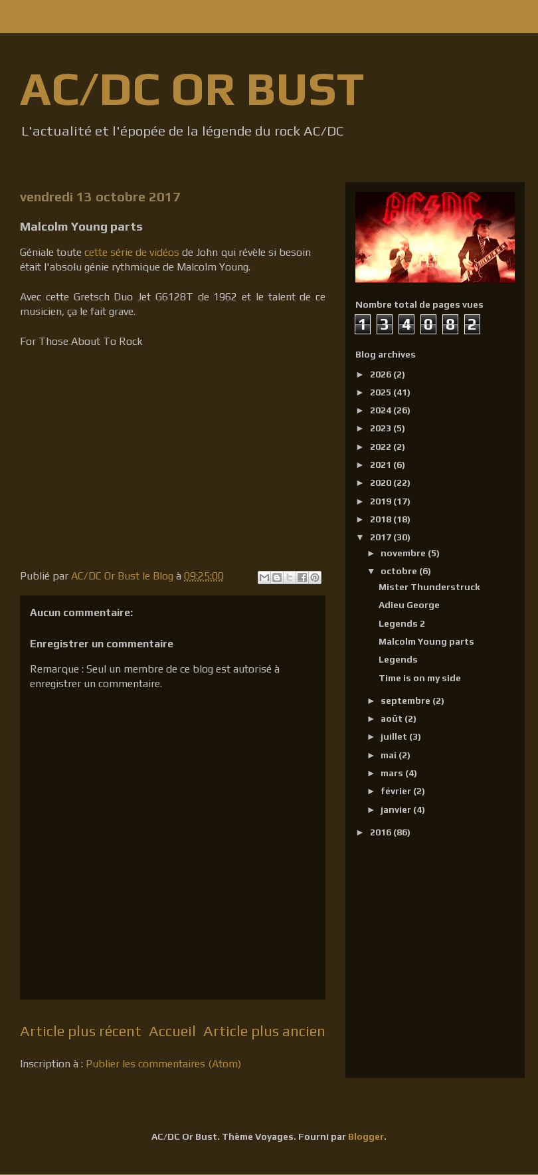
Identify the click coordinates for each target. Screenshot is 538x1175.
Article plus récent (80, 1030)
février (397, 791)
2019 (381, 501)
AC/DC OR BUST (192, 88)
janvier (397, 809)
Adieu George (409, 604)
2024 (381, 410)
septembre (406, 700)
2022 (381, 446)
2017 (381, 537)
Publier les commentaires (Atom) (163, 1063)
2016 (381, 832)
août (392, 718)
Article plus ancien (264, 1030)
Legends (398, 659)
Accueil (172, 1030)
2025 (381, 392)
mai (390, 755)
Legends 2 (402, 623)
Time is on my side (420, 678)
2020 (381, 482)
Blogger (366, 1136)
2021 (381, 464)
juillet (395, 736)
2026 (381, 374)
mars (393, 773)
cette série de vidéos (131, 252)
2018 (381, 519)
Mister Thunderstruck (429, 587)
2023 (381, 428)
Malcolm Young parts (426, 641)
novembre (404, 553)
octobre (400, 571)
